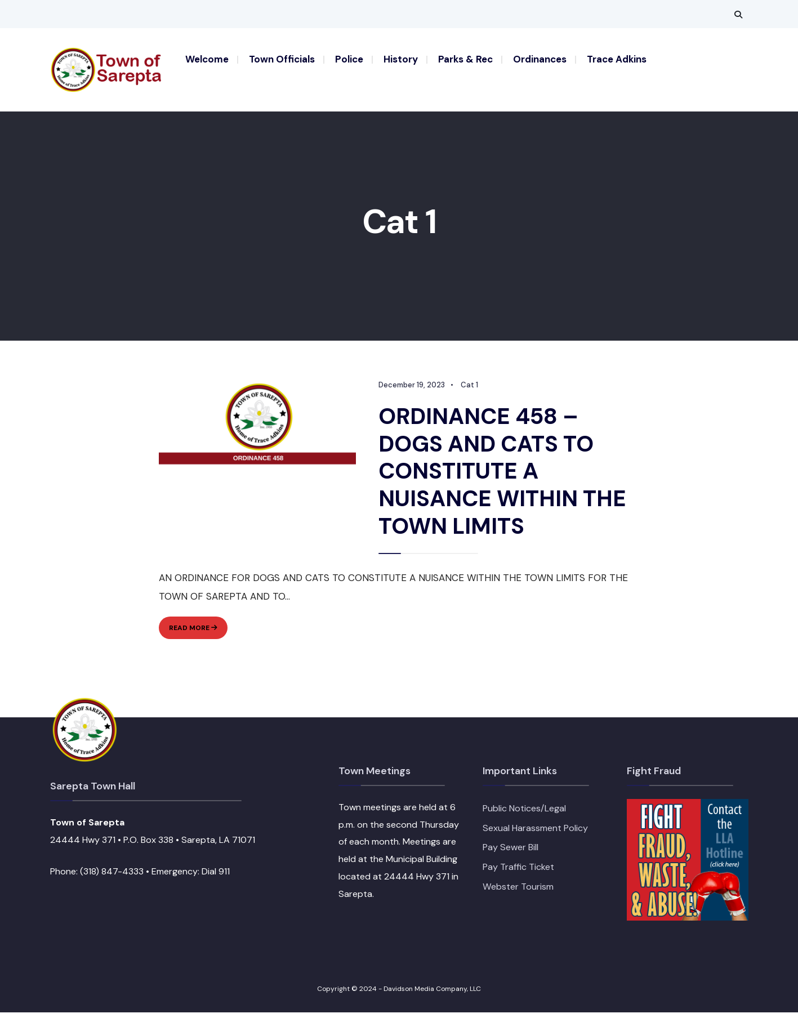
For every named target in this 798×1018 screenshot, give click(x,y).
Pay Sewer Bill (510, 853)
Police (349, 59)
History (401, 59)
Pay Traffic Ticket (518, 873)
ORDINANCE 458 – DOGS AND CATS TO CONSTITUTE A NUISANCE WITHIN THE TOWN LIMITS (502, 477)
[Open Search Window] (738, 14)
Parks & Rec (465, 59)
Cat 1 (469, 391)
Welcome (207, 59)
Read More (197, 635)
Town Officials (282, 59)
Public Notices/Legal (524, 814)
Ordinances (540, 59)
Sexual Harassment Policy (535, 834)
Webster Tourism (518, 892)
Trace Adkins (617, 59)
